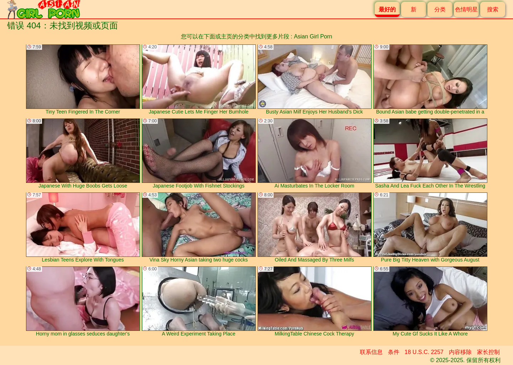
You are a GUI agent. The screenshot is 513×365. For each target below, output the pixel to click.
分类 (440, 9)
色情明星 (466, 9)
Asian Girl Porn (313, 36)
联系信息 (371, 352)
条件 (393, 352)
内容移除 (460, 352)
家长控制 (488, 352)
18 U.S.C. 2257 (424, 352)
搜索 (492, 9)
